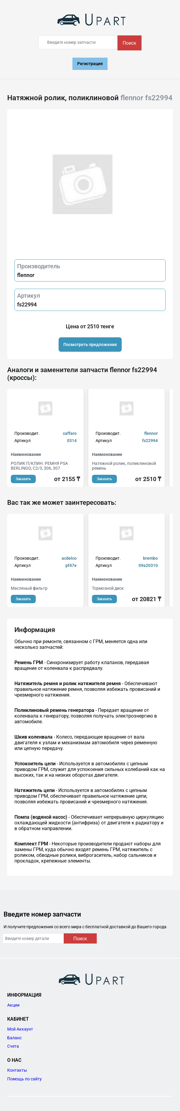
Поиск (129, 43)
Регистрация (90, 63)
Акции (13, 1005)
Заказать (23, 479)
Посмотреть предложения (90, 344)
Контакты (17, 1070)
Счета (13, 1046)
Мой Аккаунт (20, 1029)
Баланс (14, 1037)
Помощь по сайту (24, 1078)
